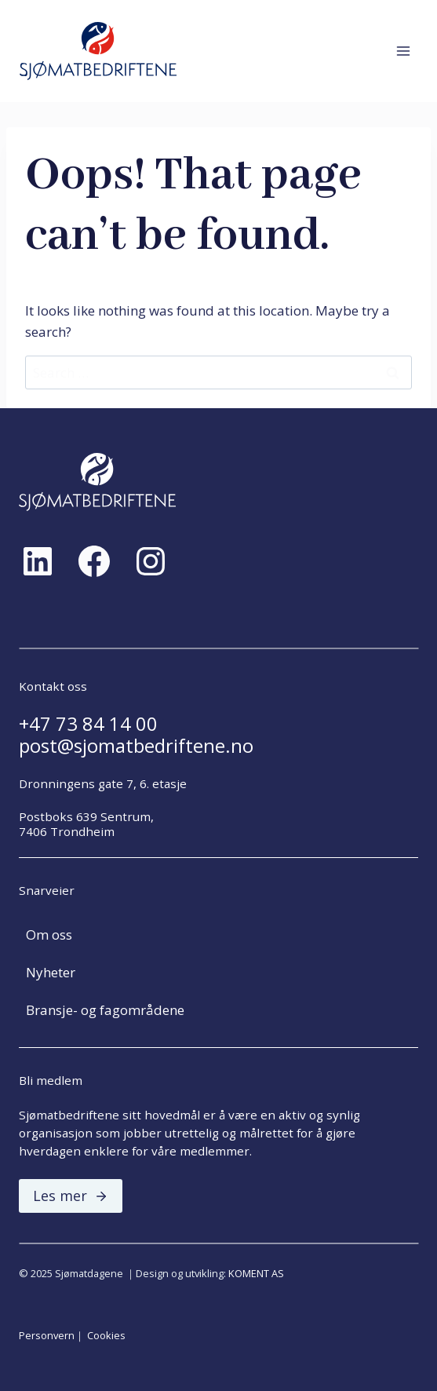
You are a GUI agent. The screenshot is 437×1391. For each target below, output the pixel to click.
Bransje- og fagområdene (105, 1010)
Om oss (49, 935)
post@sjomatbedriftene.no (136, 745)
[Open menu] (402, 50)
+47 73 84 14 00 (88, 723)
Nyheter (50, 972)
